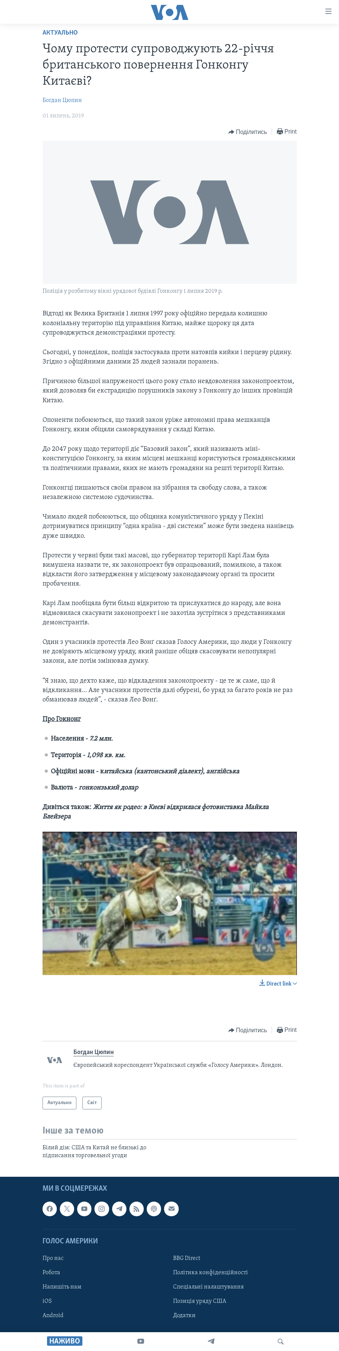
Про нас (53, 1258)
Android (53, 1316)
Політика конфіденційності (210, 1273)
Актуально (60, 33)
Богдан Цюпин (62, 100)
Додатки (184, 1316)
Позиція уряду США (199, 1301)
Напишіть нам (62, 1287)
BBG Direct (186, 1258)
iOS (47, 1301)
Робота (51, 1273)
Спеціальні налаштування (208, 1287)
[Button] (247, 132)
